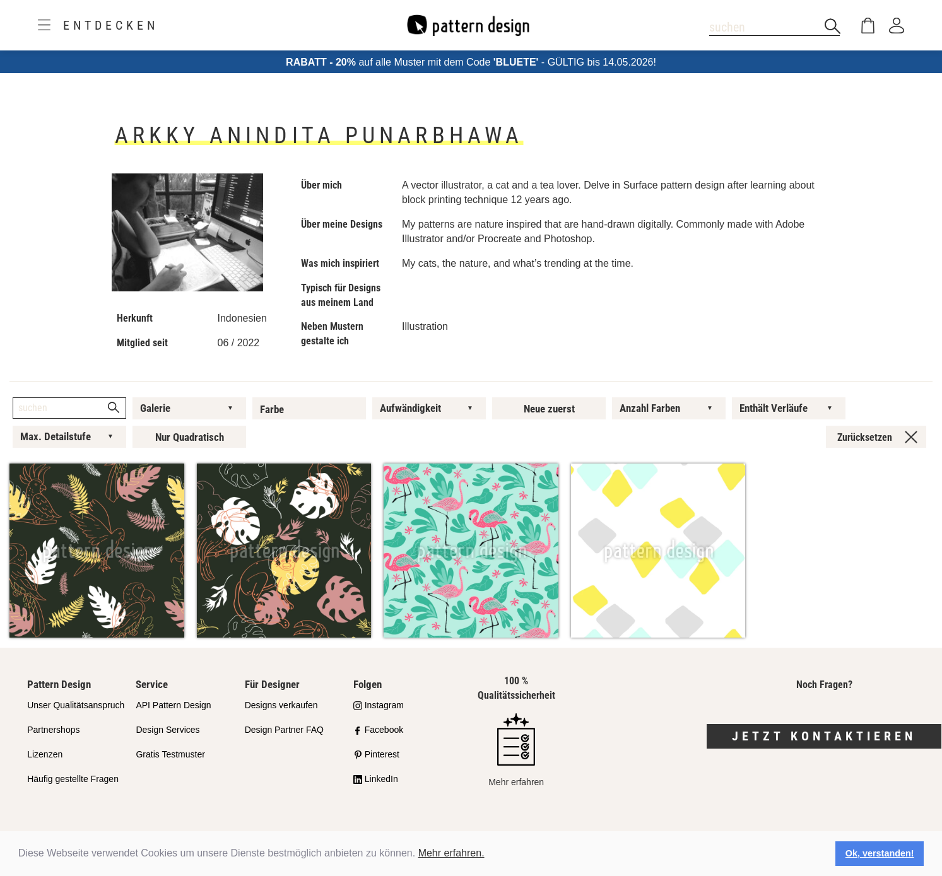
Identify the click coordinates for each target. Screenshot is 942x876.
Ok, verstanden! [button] (879, 853)
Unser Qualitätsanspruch (75, 705)
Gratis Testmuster (170, 754)
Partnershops (53, 730)
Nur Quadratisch (189, 437)
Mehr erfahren (516, 750)
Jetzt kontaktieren (824, 736)
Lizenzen (44, 754)
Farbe (272, 409)
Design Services (167, 730)
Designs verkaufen (281, 705)
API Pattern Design (173, 705)
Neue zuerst (549, 408)
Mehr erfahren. (451, 853)
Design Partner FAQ (284, 730)
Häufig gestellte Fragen (73, 779)
